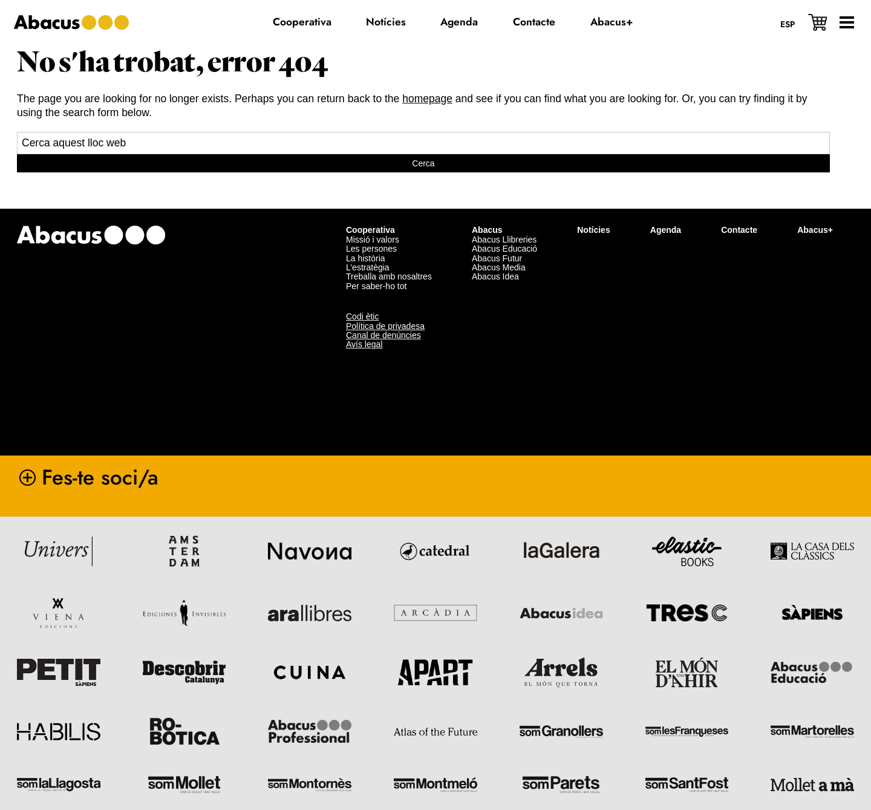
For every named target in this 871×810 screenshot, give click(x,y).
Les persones (371, 247)
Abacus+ (815, 229)
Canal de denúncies (383, 334)
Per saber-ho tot (376, 285)
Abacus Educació (504, 247)
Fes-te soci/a (100, 475)
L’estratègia (368, 266)
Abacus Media (499, 266)
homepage (427, 99)
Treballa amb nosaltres (389, 275)
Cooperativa (370, 229)
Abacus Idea (495, 275)
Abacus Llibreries (504, 238)
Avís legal (364, 343)
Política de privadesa (385, 324)
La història (365, 256)
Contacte (739, 229)
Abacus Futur (497, 256)
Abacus (487, 229)
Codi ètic (362, 315)
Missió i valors (372, 238)
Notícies (593, 229)
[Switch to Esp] (787, 23)
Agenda (665, 229)
